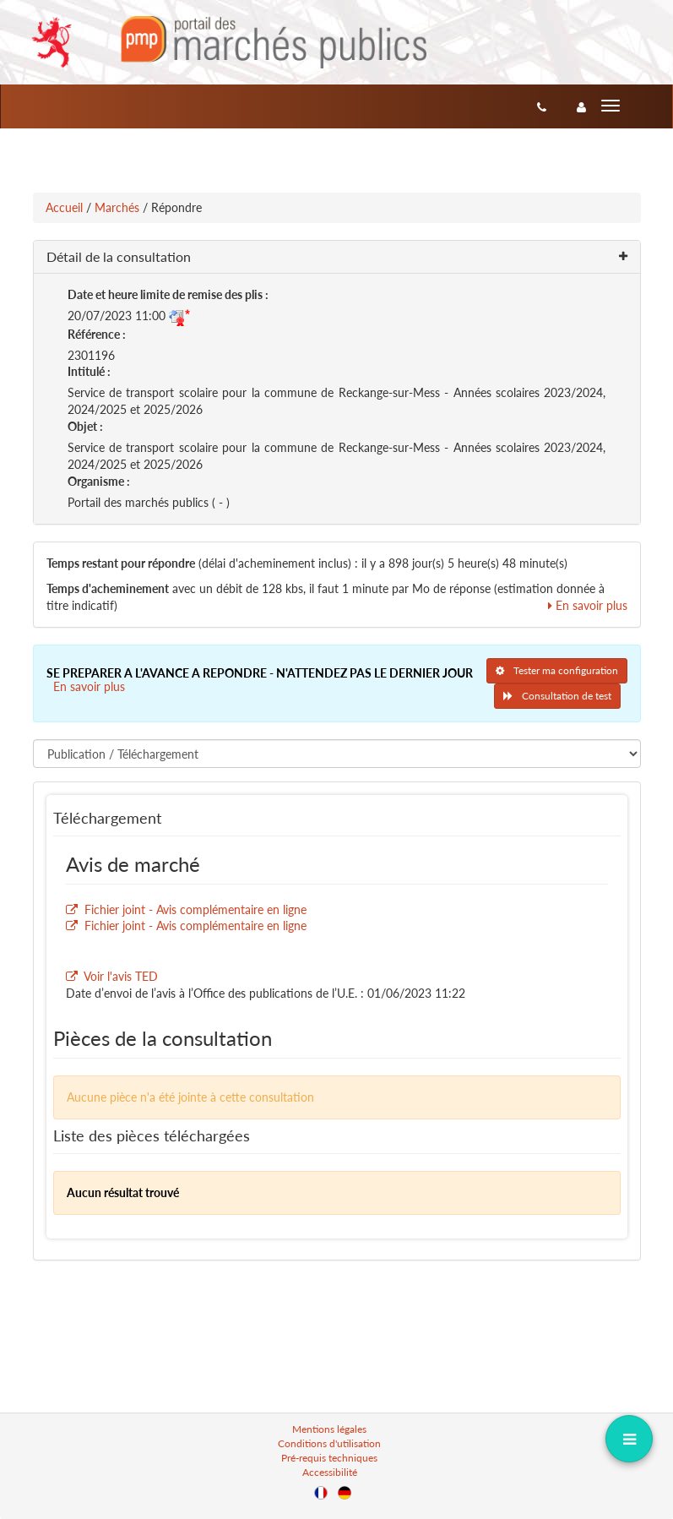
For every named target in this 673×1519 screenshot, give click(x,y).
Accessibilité (329, 1472)
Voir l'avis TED (121, 976)
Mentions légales (329, 1429)
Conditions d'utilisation (329, 1443)
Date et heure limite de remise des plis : (168, 294)
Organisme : (99, 481)
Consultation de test (557, 695)
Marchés (117, 207)
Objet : (85, 426)
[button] (337, 257)
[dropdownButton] (629, 1438)
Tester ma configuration (557, 670)
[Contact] (541, 106)
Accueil (64, 207)
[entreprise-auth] (581, 106)
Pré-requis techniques (329, 1457)
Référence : (97, 334)
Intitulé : (89, 371)
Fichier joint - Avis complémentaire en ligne (195, 909)
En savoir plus (587, 605)
